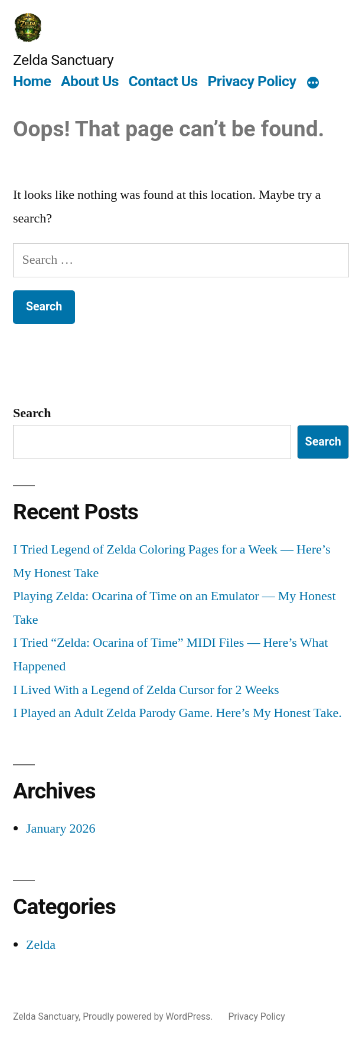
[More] (313, 83)
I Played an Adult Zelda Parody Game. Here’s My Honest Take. (177, 713)
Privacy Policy (251, 81)
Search (32, 413)
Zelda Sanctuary (63, 59)
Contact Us (163, 81)
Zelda (41, 945)
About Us (90, 81)
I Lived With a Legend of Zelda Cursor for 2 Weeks (146, 690)
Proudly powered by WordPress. (149, 1016)
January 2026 (60, 828)
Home (32, 81)
